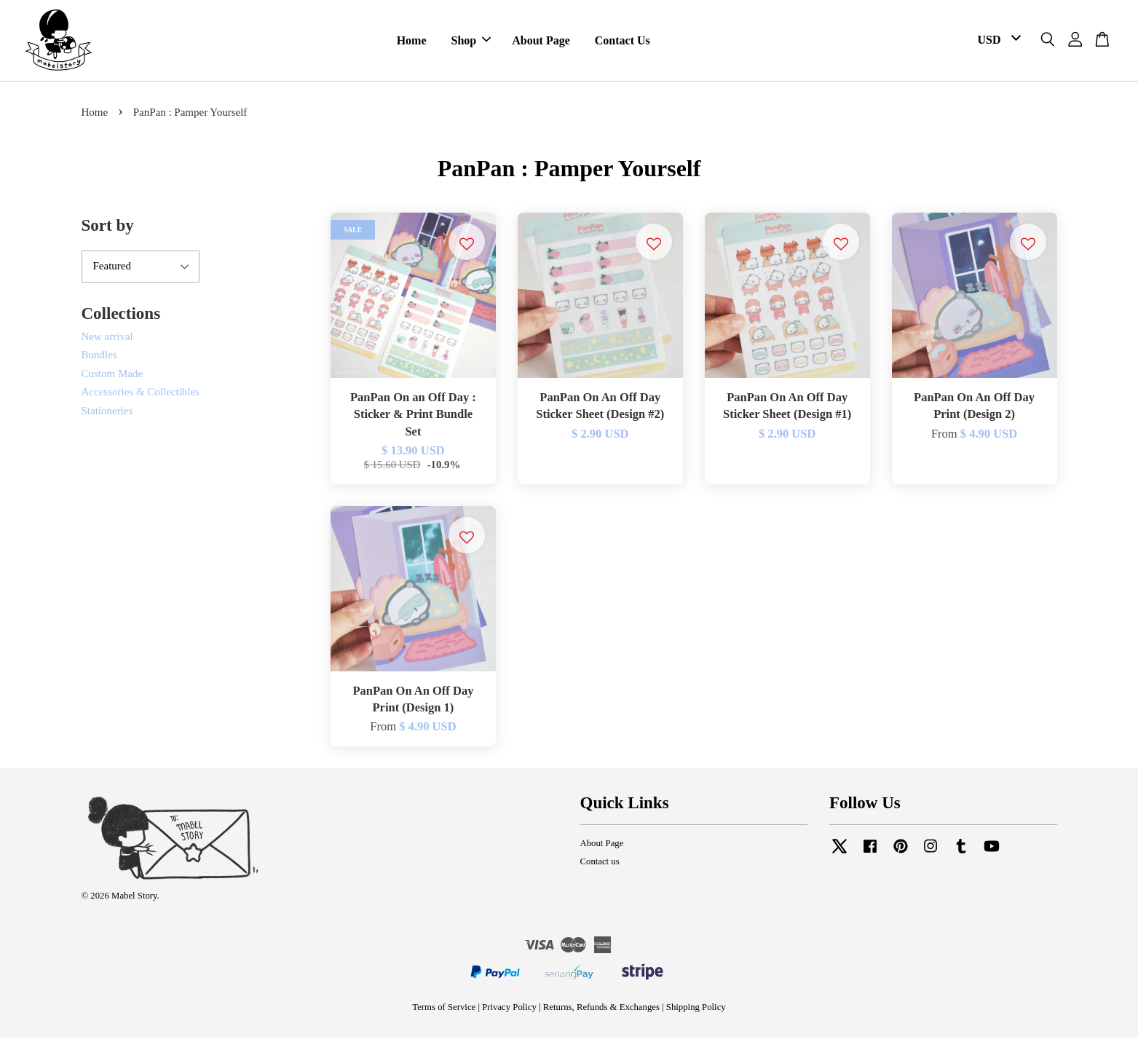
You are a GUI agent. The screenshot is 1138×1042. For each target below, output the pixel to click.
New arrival (107, 341)
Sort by (108, 230)
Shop (471, 42)
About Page (541, 42)
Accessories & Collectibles (140, 396)
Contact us (600, 866)
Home (412, 42)
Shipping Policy (696, 1011)
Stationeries (107, 415)
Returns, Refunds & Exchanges (601, 1011)
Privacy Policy (509, 1011)
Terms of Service (443, 1011)
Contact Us (622, 42)
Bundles (99, 359)
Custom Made (112, 378)
